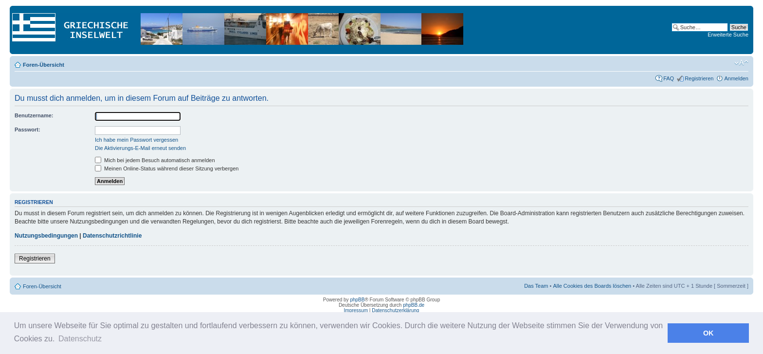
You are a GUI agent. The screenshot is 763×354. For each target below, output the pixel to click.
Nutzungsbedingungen (46, 235)
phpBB (357, 299)
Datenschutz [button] (80, 339)
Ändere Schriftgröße (741, 62)
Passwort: (27, 129)
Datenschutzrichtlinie (112, 235)
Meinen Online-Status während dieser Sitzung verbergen (166, 168)
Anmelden (736, 78)
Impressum (356, 310)
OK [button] (708, 333)
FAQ (668, 78)
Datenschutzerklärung (395, 310)
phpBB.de (413, 305)
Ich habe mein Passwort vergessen (136, 140)
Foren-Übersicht (43, 65)
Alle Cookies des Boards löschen (592, 286)
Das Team (536, 286)
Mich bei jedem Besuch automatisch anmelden (155, 160)
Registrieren (699, 78)
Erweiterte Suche (728, 34)
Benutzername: (34, 115)
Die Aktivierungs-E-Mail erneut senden (140, 148)
